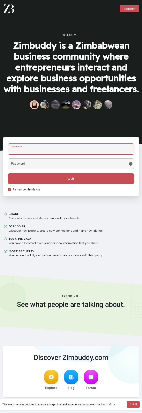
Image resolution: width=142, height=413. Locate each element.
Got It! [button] (133, 404)
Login (71, 178)
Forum (91, 380)
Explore (51, 380)
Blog (71, 380)
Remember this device (26, 189)
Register (129, 8)
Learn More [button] (108, 404)
